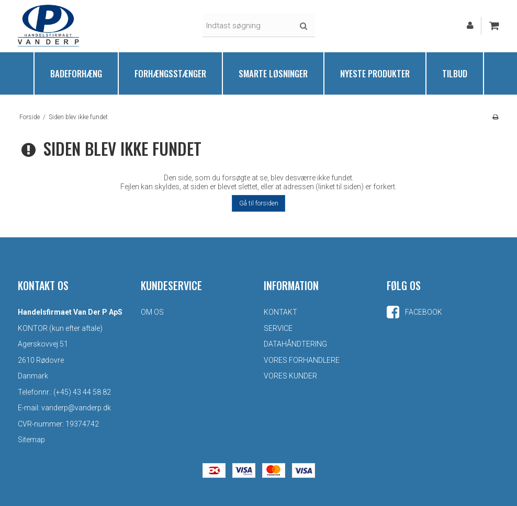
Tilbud (454, 73)
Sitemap (31, 439)
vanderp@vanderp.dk (76, 408)
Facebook (414, 312)
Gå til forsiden (258, 203)
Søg (303, 26)
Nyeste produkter (375, 73)
